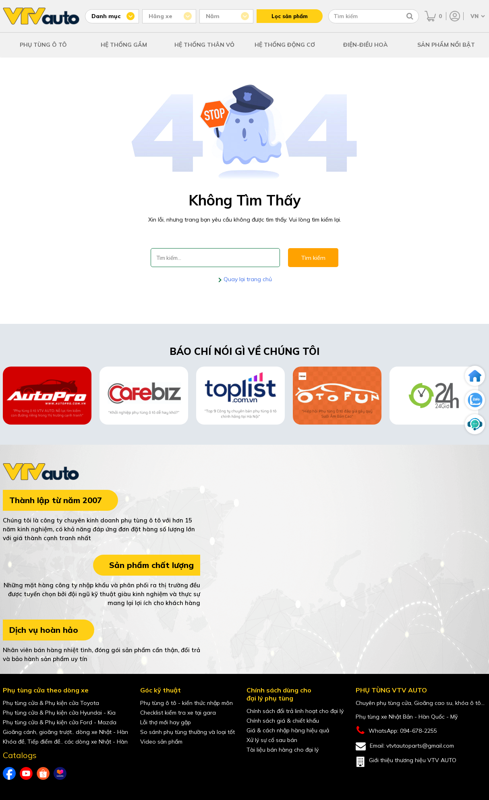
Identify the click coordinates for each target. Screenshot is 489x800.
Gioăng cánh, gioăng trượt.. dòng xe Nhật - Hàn (65, 732)
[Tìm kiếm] (410, 16)
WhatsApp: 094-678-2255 (396, 730)
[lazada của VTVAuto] (60, 773)
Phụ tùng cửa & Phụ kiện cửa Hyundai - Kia (59, 712)
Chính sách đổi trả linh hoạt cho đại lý (295, 711)
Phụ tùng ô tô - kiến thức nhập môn (186, 703)
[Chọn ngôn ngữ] (477, 16)
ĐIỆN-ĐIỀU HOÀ (365, 44)
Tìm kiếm (313, 257)
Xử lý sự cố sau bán (272, 740)
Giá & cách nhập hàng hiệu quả (288, 730)
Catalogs (20, 755)
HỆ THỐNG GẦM (124, 44)
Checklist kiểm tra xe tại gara (178, 712)
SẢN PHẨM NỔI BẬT (446, 44)
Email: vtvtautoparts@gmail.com (405, 746)
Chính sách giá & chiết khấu (283, 720)
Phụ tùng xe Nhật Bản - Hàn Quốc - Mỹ (407, 716)
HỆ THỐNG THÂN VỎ (204, 44)
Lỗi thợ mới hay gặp (165, 722)
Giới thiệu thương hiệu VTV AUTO (406, 761)
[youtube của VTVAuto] (26, 773)
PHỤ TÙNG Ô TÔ (43, 44)
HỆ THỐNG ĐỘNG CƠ (285, 44)
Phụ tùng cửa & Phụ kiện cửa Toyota (51, 703)
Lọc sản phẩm (289, 16)
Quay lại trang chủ (247, 279)
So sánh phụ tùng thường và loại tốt (187, 732)
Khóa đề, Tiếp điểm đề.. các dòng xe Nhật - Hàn (65, 741)
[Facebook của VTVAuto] (9, 773)
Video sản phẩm (161, 741)
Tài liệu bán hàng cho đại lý (283, 749)
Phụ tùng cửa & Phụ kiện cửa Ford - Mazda (59, 722)
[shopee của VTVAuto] (43, 773)
